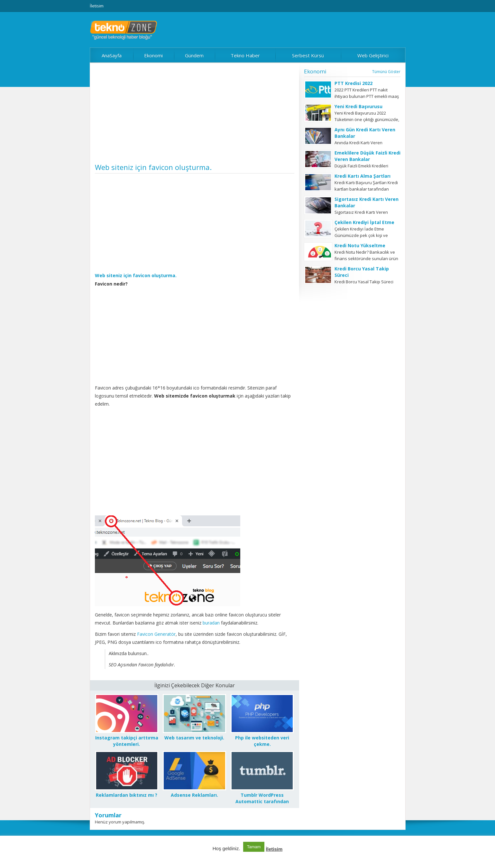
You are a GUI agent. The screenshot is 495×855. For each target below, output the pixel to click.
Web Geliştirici (373, 55)
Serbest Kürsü (308, 55)
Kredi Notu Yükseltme (360, 245)
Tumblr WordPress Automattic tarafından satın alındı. (262, 801)
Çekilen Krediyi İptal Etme (364, 222)
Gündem (194, 55)
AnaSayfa (112, 55)
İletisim (97, 6)
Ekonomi (153, 55)
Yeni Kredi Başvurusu (358, 106)
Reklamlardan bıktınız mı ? (126, 795)
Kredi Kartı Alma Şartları (362, 176)
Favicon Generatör (156, 634)
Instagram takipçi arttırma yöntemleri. (126, 741)
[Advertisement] (194, 115)
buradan (212, 623)
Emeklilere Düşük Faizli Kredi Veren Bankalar (367, 156)
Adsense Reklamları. (194, 795)
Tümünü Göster (386, 71)
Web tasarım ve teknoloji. (194, 738)
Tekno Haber (245, 55)
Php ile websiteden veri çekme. (262, 741)
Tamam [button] (254, 846)
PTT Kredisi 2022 (353, 83)
